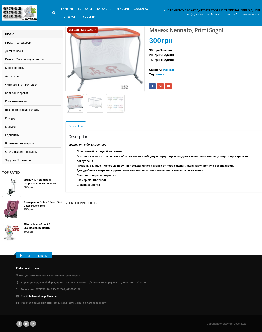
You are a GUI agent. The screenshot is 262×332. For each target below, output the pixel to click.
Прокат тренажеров (18, 42)
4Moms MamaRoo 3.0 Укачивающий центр (37, 226)
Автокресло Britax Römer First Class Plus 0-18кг (43, 204)
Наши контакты (34, 255)
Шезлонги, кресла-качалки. (22, 109)
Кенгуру (10, 118)
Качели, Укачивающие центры (24, 59)
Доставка (141, 9)
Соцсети (89, 16)
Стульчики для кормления (22, 151)
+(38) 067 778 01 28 (200, 14)
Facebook (152, 86)
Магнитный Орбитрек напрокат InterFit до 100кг (40, 181)
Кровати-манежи (16, 101)
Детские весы (14, 51)
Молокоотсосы (14, 67)
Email (168, 86)
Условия (122, 9)
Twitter (26, 324)
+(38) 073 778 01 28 (225, 14)
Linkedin (33, 324)
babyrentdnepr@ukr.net (43, 296)
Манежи (168, 69)
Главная (67, 9)
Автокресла (12, 76)
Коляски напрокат (16, 93)
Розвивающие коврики (19, 143)
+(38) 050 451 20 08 (250, 14)
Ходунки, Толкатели (18, 160)
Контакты (85, 9)
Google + (160, 86)
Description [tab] (76, 125)
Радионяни (12, 135)
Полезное (69, 16)
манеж (160, 74)
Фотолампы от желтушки (21, 84)
